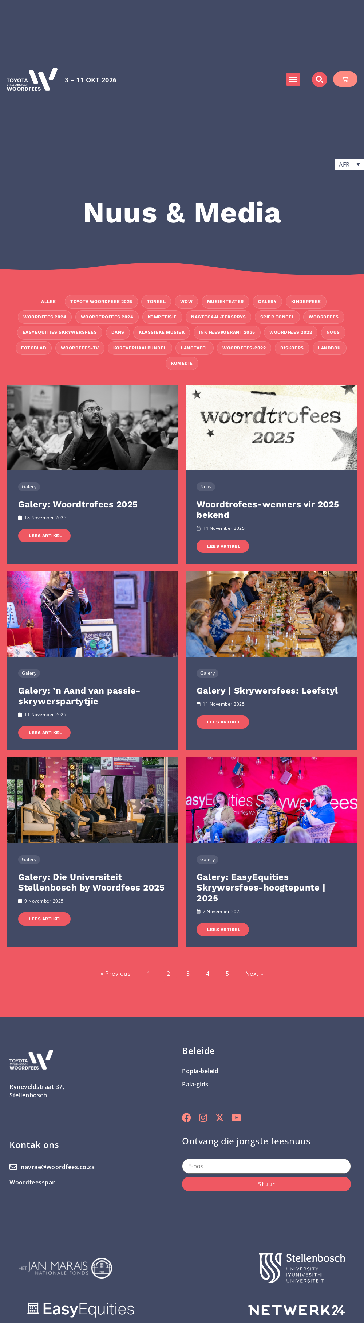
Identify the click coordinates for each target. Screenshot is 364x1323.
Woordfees (324, 316)
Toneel (156, 301)
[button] (293, 79)
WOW (186, 301)
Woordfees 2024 (44, 316)
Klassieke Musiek (162, 332)
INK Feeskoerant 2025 (227, 332)
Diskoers (292, 347)
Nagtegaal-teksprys (218, 316)
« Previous (115, 974)
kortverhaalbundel (140, 347)
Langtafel (194, 347)
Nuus (333, 332)
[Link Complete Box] (92, 474)
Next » (254, 974)
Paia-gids (195, 1084)
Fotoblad (33, 347)
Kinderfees (306, 301)
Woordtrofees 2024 (107, 316)
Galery (267, 301)
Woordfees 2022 (290, 332)
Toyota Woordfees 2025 (101, 301)
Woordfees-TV (80, 347)
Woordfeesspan (32, 1182)
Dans (117, 332)
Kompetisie (162, 316)
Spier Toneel (277, 316)
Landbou (329, 347)
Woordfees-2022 (244, 347)
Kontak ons (34, 1144)
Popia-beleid (200, 1071)
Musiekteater (225, 301)
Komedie (182, 363)
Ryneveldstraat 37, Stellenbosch (36, 1091)
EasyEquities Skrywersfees (60, 332)
